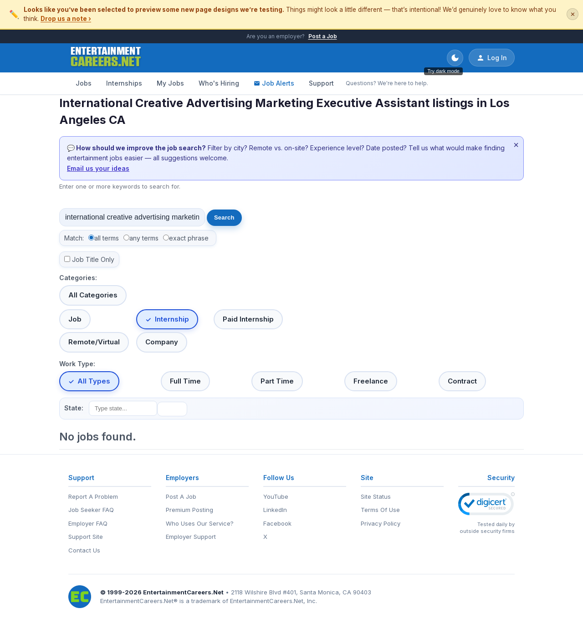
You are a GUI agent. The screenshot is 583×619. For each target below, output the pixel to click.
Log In (491, 58)
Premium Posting (189, 509)
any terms (144, 238)
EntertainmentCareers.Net (183, 592)
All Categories (93, 295)
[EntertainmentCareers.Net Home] (105, 57)
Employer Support (191, 536)
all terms (106, 238)
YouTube (275, 496)
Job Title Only (93, 259)
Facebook (277, 523)
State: (73, 408)
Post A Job (181, 496)
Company (161, 342)
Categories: (78, 277)
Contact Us (84, 550)
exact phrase (189, 238)
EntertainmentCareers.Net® (139, 600)
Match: (74, 238)
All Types (93, 381)
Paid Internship (248, 319)
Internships (124, 83)
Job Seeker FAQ (91, 509)
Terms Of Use (380, 509)
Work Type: (77, 364)
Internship (172, 319)
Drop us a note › (66, 18)
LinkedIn (275, 509)
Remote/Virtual (94, 342)
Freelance (370, 381)
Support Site (85, 536)
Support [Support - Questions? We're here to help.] (321, 83)
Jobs (84, 83)
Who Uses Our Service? (200, 523)
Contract (462, 381)
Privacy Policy (380, 523)
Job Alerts (274, 83)
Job (75, 319)
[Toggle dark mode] (455, 58)
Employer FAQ (87, 523)
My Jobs (170, 83)
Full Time (185, 381)
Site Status (376, 496)
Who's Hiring (219, 83)
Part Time (277, 381)
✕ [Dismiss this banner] (572, 14)
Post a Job (322, 36)
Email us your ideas (98, 168)
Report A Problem (93, 496)
